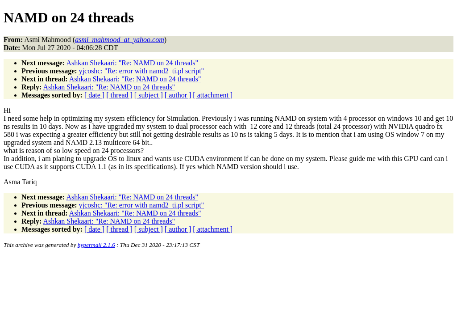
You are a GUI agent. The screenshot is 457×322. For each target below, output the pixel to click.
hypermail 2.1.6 (96, 245)
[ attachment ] (213, 95)
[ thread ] (119, 95)
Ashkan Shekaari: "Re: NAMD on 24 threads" (132, 63)
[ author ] (178, 95)
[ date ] (94, 95)
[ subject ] (148, 95)
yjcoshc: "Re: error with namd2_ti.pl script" (141, 71)
